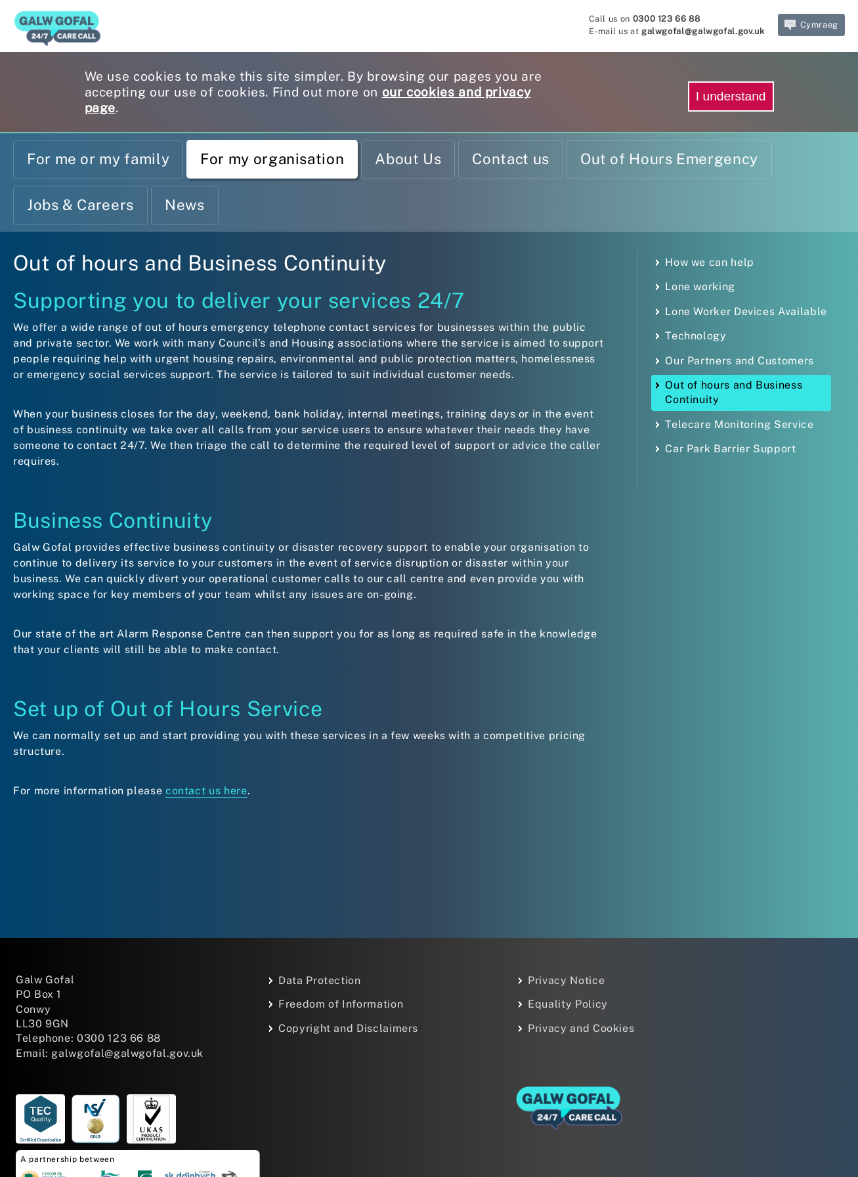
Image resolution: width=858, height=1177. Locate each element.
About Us (408, 158)
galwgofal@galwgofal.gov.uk (703, 31)
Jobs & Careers (80, 204)
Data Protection (319, 980)
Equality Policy (568, 1004)
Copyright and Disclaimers (348, 1028)
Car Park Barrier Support (730, 448)
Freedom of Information (340, 1004)
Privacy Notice (566, 980)
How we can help (709, 262)
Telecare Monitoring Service (739, 424)
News (185, 204)
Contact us (510, 158)
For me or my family (98, 158)
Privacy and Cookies (581, 1028)
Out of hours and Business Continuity (733, 392)
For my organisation (272, 158)
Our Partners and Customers (739, 360)
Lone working (700, 286)
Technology (695, 336)
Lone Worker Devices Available (746, 311)
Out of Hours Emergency (669, 158)
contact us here (206, 790)
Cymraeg (811, 25)
